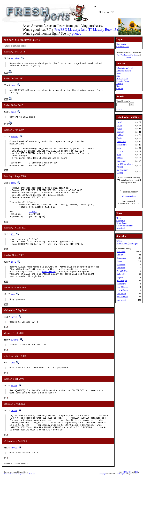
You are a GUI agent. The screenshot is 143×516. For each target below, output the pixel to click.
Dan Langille (120, 501)
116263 (32, 225)
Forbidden (121, 264)
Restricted (121, 267)
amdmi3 (14, 138)
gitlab (119, 128)
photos (76, 33)
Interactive (121, 284)
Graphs (119, 241)
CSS (130, 499)
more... (119, 109)
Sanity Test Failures (124, 226)
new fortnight (122, 297)
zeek (119, 148)
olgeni (14, 360)
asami (14, 407)
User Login (121, 44)
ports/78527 (48, 289)
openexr (120, 151)
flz (13, 249)
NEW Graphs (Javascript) (127, 243)
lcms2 (119, 125)
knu (13, 313)
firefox (120, 138)
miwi (13, 191)
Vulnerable (121, 274)
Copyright (102, 501)
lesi (13, 278)
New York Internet (123, 55)
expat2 (119, 122)
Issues (118, 73)
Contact (119, 88)
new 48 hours (122, 290)
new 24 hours (122, 287)
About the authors (123, 71)
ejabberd (120, 135)
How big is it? (122, 78)
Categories (120, 220)
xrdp (119, 154)
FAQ (118, 76)
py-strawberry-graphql (123, 171)
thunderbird (121, 145)
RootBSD (129, 57)
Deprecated (121, 258)
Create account (122, 46)
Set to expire (122, 280)
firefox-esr (121, 141)
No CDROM (122, 271)
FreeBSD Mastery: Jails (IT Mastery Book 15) (86, 29)
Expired (120, 277)
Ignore (119, 261)
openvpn (120, 132)
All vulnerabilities (129, 196)
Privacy (119, 83)
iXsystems (134, 55)
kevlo (14, 336)
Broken (120, 255)
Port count (121, 251)
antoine (15, 58)
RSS (136, 499)
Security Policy (122, 81)
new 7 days (121, 293)
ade (13, 383)
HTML (125, 499)
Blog (118, 86)
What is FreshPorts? (124, 68)
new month (121, 300)
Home (118, 218)
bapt (13, 86)
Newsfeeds (120, 228)
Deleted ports (121, 223)
